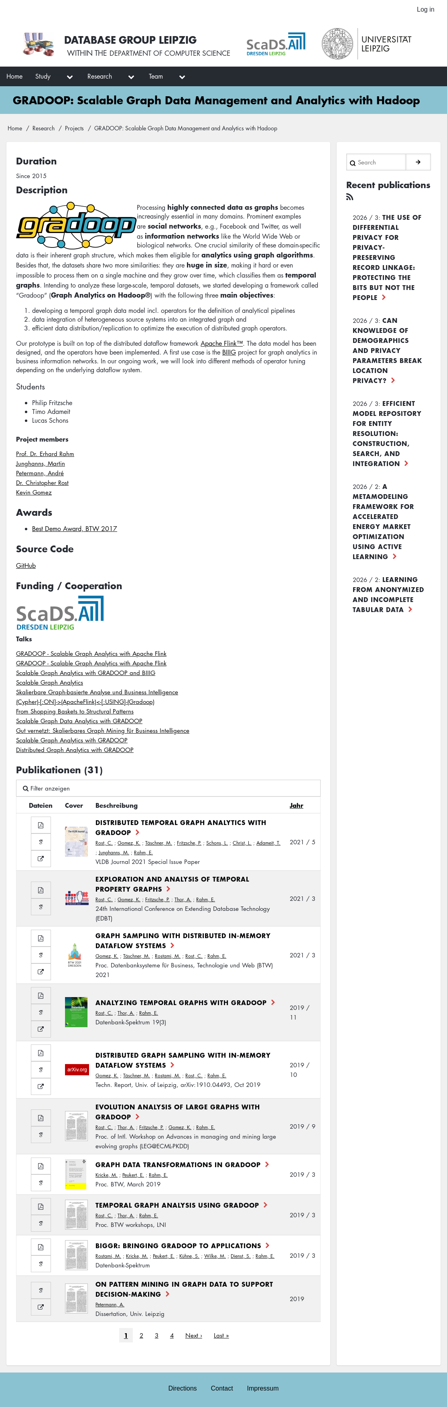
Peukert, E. (133, 1176)
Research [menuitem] (99, 77)
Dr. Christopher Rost (42, 484)
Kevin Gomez (34, 493)
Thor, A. (183, 900)
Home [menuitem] (14, 77)
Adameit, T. (268, 844)
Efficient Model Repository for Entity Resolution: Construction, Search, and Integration (387, 433)
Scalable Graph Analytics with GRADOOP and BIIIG (85, 674)
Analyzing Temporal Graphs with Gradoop (181, 1003)
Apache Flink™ (222, 344)
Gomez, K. (129, 844)
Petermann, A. (109, 1305)
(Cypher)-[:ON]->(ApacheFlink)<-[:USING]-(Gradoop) (85, 703)
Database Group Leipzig (133, 39)
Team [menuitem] (156, 77)
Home (15, 129)
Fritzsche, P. (189, 844)
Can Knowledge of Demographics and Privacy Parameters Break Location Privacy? (387, 350)
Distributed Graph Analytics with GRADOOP (75, 751)
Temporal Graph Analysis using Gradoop (177, 1206)
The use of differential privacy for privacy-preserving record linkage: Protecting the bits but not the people (387, 257)
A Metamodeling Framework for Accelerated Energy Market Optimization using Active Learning (383, 521)
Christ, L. (242, 844)
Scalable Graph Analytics (49, 683)
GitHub (26, 566)
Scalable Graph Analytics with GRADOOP (72, 741)
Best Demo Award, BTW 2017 (74, 530)
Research (44, 129)
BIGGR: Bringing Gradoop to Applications (178, 1246)
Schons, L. (217, 844)
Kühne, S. (189, 1257)
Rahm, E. (143, 853)
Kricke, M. (106, 1176)
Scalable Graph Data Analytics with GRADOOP (79, 722)
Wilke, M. (215, 1257)
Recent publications (374, 191)
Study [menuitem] (43, 77)
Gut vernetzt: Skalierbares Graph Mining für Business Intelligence (102, 732)
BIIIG (229, 353)
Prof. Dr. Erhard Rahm (45, 455)
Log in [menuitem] (425, 9)
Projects (74, 129)
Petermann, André (40, 474)
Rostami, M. (168, 957)
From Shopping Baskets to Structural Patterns (75, 712)
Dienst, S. (241, 1257)
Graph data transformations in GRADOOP (178, 1165)
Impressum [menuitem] (263, 1387)
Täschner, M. (158, 844)
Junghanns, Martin (40, 464)
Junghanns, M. (114, 853)
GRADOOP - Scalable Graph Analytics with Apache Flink (91, 655)
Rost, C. (104, 844)
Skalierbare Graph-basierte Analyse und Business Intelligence (97, 693)
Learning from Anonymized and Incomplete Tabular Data (388, 594)
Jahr (296, 806)
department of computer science (174, 55)
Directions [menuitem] (182, 1387)
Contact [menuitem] (222, 1387)
